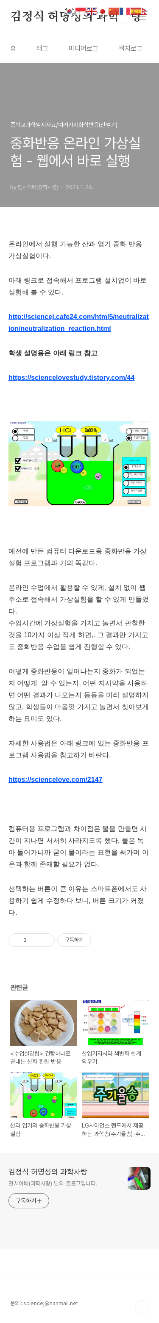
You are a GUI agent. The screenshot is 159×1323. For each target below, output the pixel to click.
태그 (42, 48)
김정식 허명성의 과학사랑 (76, 17)
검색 (123, 17)
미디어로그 (83, 48)
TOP (142, 1307)
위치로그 (130, 48)
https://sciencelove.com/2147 (55, 779)
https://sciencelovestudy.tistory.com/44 (71, 377)
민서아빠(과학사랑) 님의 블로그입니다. (53, 1183)
